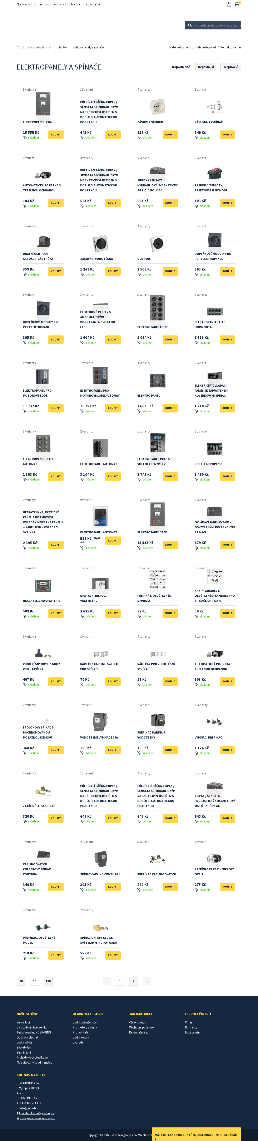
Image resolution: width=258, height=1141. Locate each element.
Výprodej (77, 33)
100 (48, 981)
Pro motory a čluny (116, 17)
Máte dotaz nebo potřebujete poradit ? (194, 47)
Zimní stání (24, 1052)
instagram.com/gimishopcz (37, 1118)
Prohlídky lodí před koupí (32, 1057)
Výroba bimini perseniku (32, 1027)
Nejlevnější (206, 67)
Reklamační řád (138, 1032)
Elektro (62, 47)
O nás (188, 1022)
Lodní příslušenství (84, 17)
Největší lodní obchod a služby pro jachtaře (58, 4)
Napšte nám (192, 1032)
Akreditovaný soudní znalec (34, 1062)
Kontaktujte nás (230, 47)
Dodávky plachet (27, 1037)
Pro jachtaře (144, 17)
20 (21, 981)
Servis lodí (23, 1022)
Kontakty (191, 1027)
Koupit (56, 134)
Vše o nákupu (137, 1022)
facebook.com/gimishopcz (37, 1113)
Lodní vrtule (24, 1042)
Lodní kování (166, 17)
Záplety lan (24, 1047)
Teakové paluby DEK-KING (34, 1032)
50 (34, 981)
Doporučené (181, 67)
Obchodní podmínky (142, 1027)
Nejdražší (231, 67)
